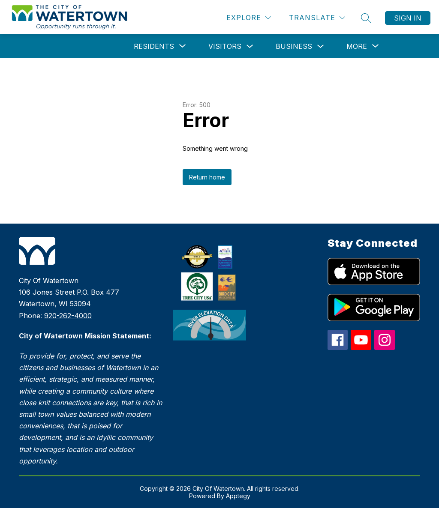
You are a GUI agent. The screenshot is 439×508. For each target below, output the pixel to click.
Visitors (224, 46)
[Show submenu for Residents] (154, 46)
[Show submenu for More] (356, 46)
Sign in (407, 18)
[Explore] (248, 17)
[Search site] (366, 18)
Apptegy (238, 495)
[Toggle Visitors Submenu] (250, 46)
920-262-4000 (68, 315)
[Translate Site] (317, 17)
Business (294, 46)
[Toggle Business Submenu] (321, 46)
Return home (207, 177)
